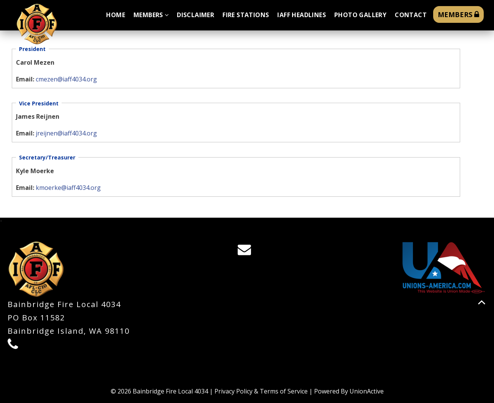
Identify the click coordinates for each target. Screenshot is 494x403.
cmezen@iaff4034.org (66, 79)
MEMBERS (458, 14)
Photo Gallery (360, 15)
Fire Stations (245, 15)
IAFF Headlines (301, 15)
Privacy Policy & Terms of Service (261, 391)
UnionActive (366, 391)
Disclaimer (195, 15)
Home (115, 15)
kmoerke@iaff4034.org (68, 187)
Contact (411, 15)
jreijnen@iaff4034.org (66, 133)
